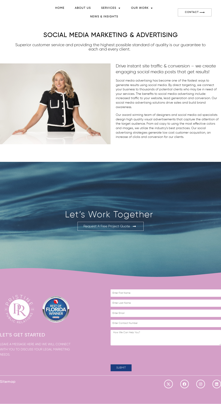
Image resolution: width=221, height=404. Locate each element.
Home (59, 8)
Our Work (142, 8)
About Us (83, 8)
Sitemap (8, 381)
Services (111, 8)
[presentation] (137, 355)
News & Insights (104, 16)
